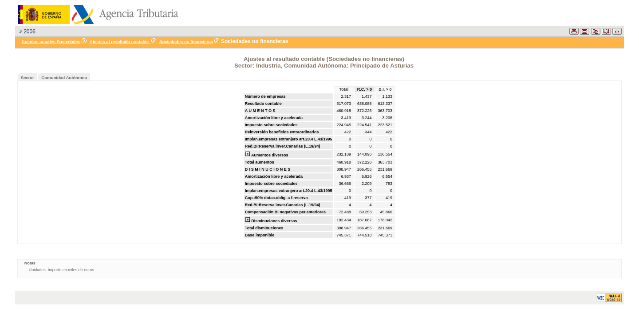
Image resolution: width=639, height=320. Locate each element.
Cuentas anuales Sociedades (51, 41)
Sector (27, 77)
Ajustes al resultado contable (120, 41)
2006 (30, 31)
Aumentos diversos (266, 154)
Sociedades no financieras (186, 41)
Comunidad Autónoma (64, 77)
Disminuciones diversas (271, 220)
